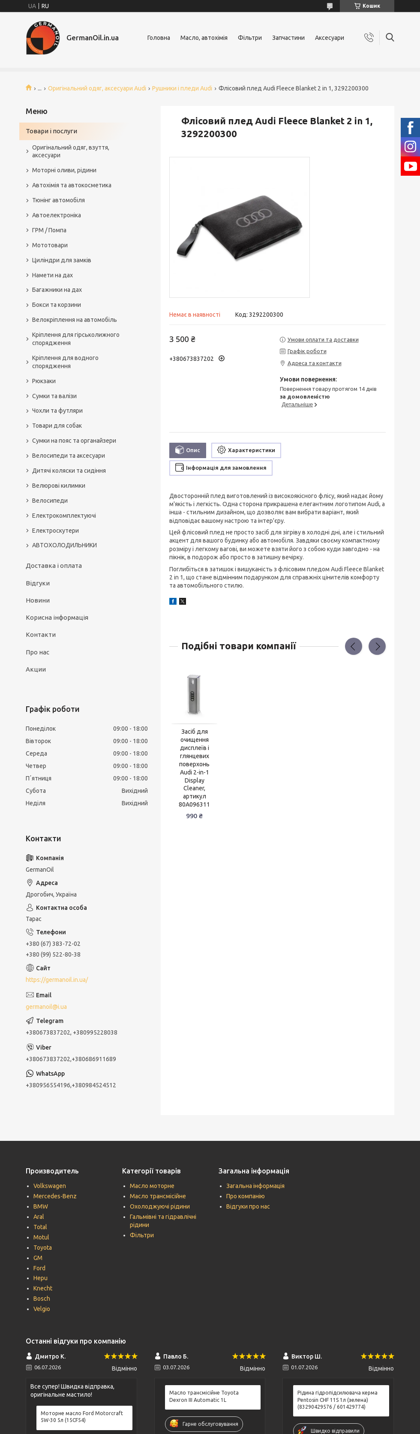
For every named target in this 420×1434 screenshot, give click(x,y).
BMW (40, 1206)
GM (37, 1257)
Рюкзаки (44, 381)
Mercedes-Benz (55, 1196)
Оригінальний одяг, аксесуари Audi (97, 88)
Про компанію (245, 1196)
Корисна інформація (57, 617)
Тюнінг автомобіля (58, 200)
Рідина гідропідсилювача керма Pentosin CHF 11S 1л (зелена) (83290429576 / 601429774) (337, 1399)
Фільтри (250, 37)
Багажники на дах (57, 289)
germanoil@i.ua (46, 1006)
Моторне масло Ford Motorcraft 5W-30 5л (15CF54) (82, 1416)
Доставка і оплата (54, 565)
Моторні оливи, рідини (64, 170)
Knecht (42, 1288)
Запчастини (288, 37)
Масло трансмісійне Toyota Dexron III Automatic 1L (204, 1396)
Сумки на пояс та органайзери (74, 440)
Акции (36, 669)
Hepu (40, 1278)
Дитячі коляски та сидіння (69, 470)
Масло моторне (152, 1185)
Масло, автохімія (204, 37)
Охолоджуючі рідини (160, 1206)
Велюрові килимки (58, 485)
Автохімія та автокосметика (71, 185)
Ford (39, 1268)
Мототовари (50, 245)
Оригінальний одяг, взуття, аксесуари (70, 151)
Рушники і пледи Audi (182, 88)
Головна (158, 37)
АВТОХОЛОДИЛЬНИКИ (64, 545)
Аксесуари (329, 37)
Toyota (42, 1247)
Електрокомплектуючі (64, 515)
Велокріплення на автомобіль (74, 319)
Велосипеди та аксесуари (68, 455)
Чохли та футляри (57, 410)
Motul (41, 1237)
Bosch (41, 1298)
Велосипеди (50, 500)
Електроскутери (55, 530)
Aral (38, 1216)
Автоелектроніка (56, 215)
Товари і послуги (51, 131)
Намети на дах (52, 275)
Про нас (37, 652)
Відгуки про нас (248, 1206)
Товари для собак (57, 425)
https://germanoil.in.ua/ (57, 979)
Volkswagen (49, 1185)
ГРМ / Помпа (49, 230)
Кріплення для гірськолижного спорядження (76, 338)
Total (40, 1227)
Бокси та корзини (56, 304)
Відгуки (38, 583)
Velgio (41, 1308)
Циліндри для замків (61, 260)
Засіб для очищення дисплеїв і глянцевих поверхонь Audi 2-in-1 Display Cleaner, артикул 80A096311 (194, 768)
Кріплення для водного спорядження (65, 361)
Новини (38, 600)
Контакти (41, 634)
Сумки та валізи (54, 396)
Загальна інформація (255, 1185)
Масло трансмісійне (158, 1196)
